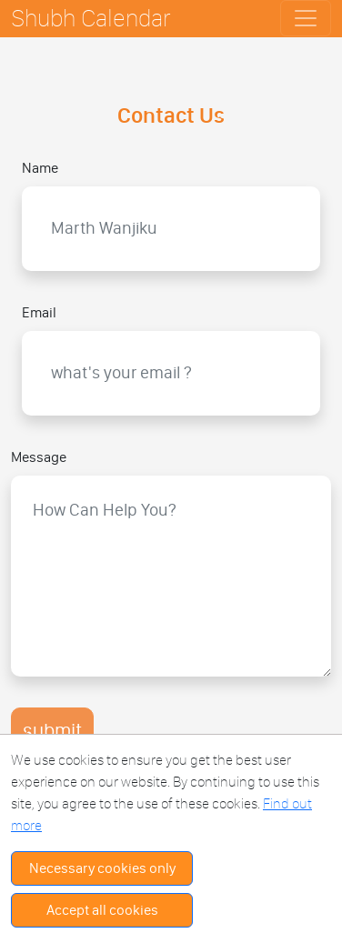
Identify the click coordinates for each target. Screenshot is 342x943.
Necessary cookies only (102, 868)
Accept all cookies (102, 909)
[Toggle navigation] (305, 18)
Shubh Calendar (91, 18)
